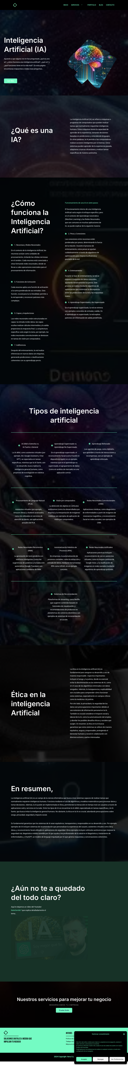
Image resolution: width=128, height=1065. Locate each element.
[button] (124, 1034)
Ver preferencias (117, 1059)
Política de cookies (72, 1039)
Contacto (110, 5)
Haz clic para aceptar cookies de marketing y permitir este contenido (49, 938)
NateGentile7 (16, 910)
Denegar (101, 1059)
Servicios (77, 4)
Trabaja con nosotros (73, 1041)
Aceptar (84, 1059)
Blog (101, 5)
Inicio (65, 5)
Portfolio (91, 5)
